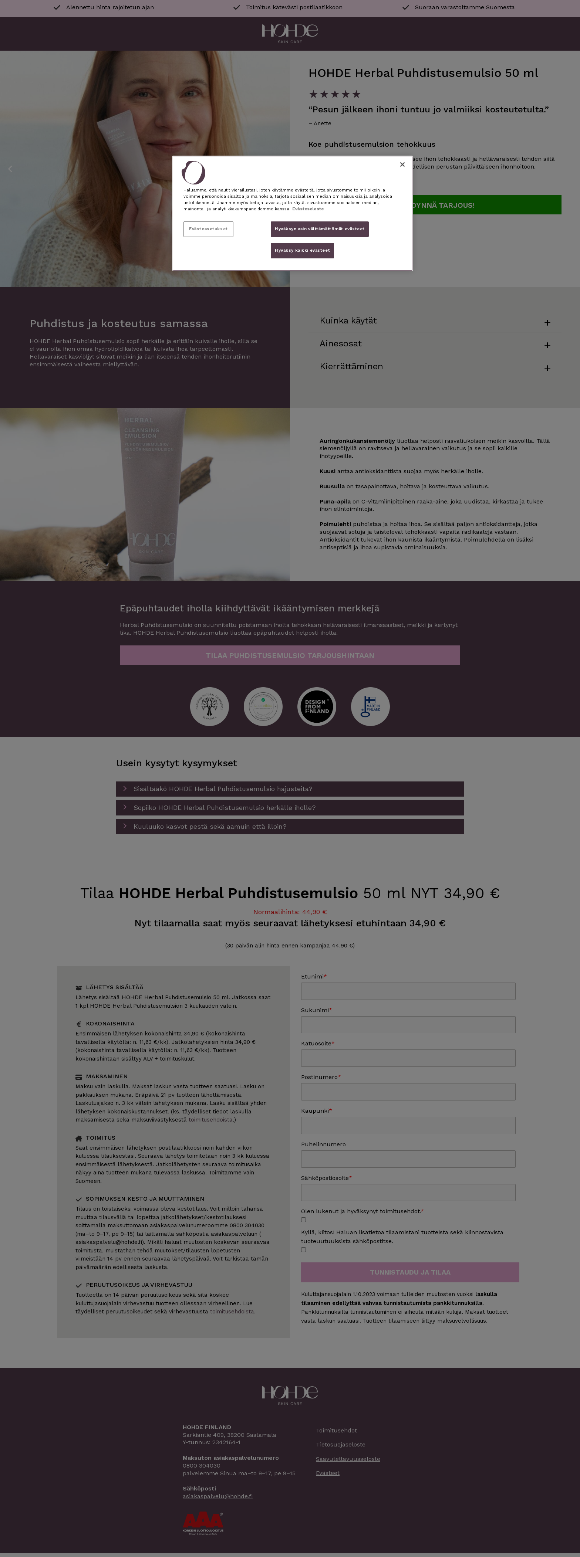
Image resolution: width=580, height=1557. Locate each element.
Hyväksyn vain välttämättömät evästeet (320, 228)
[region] (292, 213)
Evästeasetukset (208, 228)
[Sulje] (402, 164)
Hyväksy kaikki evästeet (302, 250)
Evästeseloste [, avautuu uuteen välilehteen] (308, 208)
